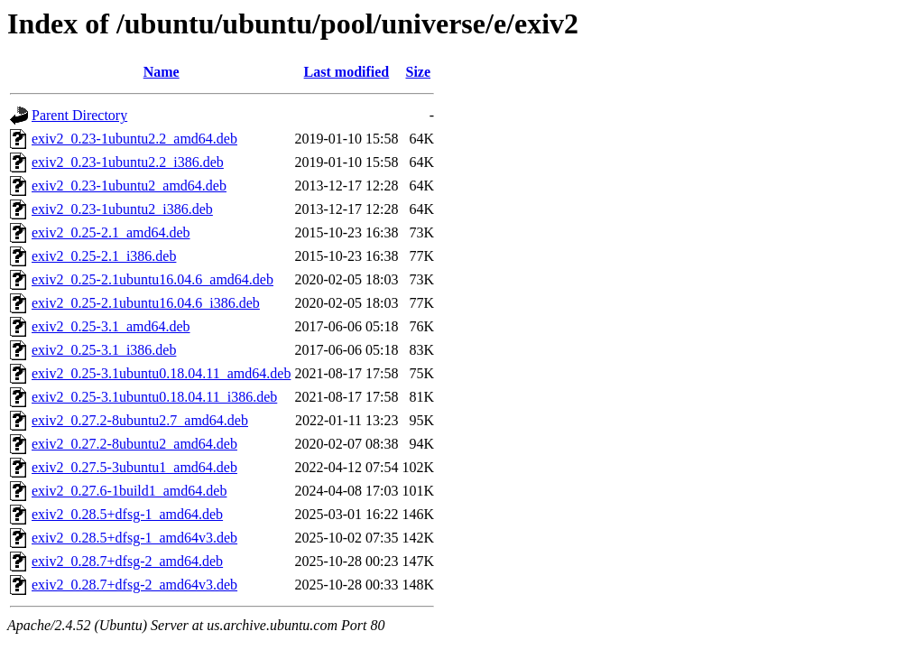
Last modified (347, 71)
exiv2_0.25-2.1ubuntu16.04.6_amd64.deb (152, 279)
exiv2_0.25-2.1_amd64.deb (111, 232)
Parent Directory (79, 115)
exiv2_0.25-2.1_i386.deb (104, 256)
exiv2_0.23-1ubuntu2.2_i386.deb (128, 162)
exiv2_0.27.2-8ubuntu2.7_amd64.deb (140, 420)
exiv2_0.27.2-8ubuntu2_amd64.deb (134, 443)
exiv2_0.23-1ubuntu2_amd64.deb (129, 185)
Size (417, 71)
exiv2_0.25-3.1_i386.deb (104, 350)
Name (161, 71)
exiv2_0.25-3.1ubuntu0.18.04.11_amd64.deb (161, 373)
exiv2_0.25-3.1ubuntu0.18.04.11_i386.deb (154, 396)
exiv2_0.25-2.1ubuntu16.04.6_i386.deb (146, 303)
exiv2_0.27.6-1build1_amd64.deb (129, 490)
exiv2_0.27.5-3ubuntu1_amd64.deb (134, 467)
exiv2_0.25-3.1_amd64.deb (111, 326)
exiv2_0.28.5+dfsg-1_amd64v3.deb (134, 537)
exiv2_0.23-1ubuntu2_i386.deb (122, 209)
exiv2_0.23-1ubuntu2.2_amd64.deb (134, 138)
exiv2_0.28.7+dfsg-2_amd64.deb (127, 561)
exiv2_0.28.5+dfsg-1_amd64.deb (127, 514)
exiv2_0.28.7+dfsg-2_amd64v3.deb (134, 584)
